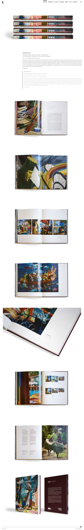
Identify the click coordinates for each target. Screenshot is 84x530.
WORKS (45, 2)
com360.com (79, 528)
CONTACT (75, 2)
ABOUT (67, 2)
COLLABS (61, 2)
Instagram (81, 1)
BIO (70, 2)
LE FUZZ (56, 2)
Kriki (3, 2)
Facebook (80, 1)
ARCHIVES (50, 2)
